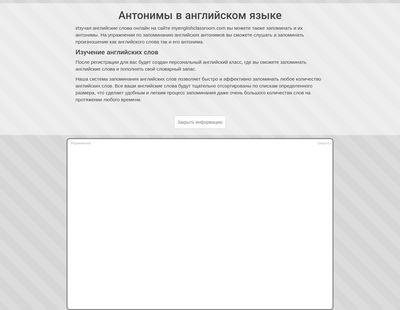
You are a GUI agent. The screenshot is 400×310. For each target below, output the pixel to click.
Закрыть (324, 143)
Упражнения (80, 143)
